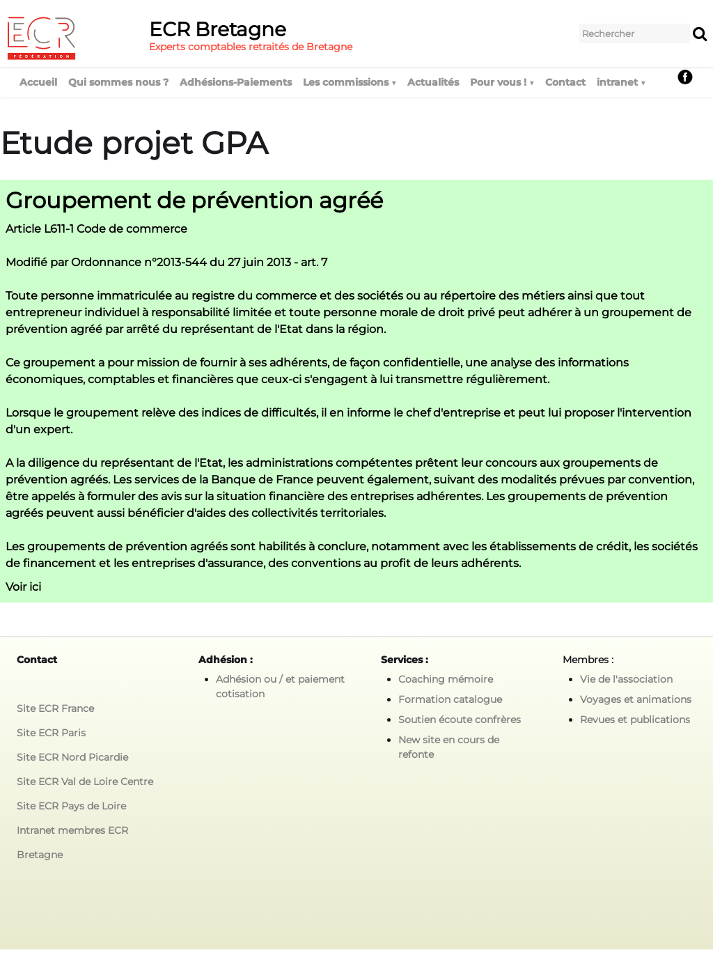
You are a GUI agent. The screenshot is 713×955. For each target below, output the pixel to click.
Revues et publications (635, 719)
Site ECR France (55, 708)
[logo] (184, 38)
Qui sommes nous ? (118, 82)
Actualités (433, 82)
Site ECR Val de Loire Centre (85, 781)
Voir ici (23, 586)
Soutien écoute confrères (459, 719)
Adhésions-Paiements (236, 82)
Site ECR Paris (51, 733)
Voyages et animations (635, 699)
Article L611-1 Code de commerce (96, 228)
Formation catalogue (450, 699)
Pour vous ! (502, 82)
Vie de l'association (626, 679)
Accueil (38, 82)
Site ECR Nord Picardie (72, 757)
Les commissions (349, 82)
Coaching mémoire (445, 679)
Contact (565, 82)
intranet (621, 82)
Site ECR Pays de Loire (71, 806)
